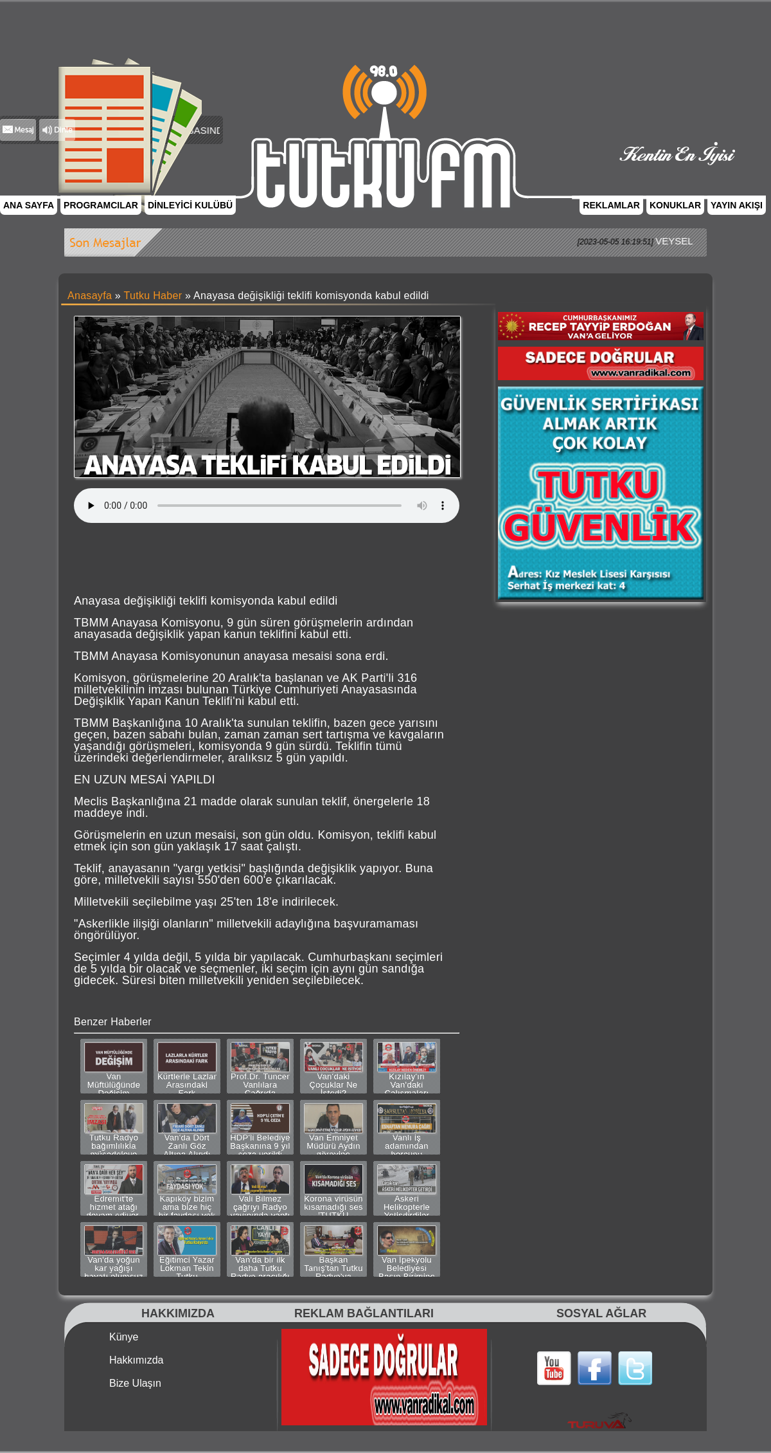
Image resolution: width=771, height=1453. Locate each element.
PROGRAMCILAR (101, 205)
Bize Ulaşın (135, 1383)
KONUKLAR (675, 205)
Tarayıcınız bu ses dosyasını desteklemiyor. (266, 505)
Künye (123, 1337)
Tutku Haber (153, 295)
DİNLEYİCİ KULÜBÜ (190, 205)
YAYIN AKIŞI (737, 205)
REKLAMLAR (611, 205)
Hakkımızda (136, 1360)
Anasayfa (89, 295)
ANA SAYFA (28, 205)
